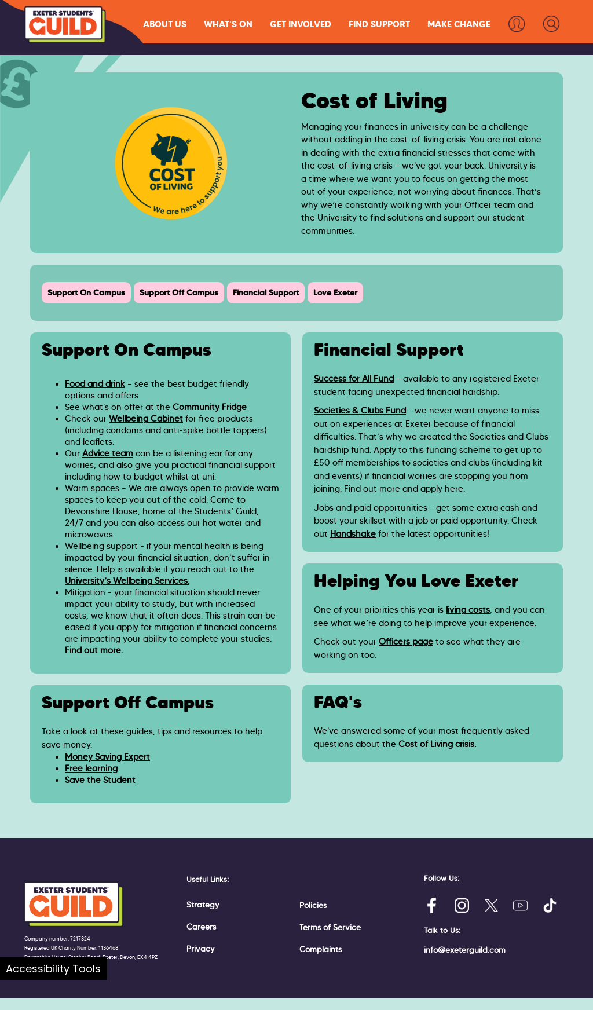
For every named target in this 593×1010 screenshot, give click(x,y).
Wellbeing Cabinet (146, 418)
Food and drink (95, 384)
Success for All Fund (354, 379)
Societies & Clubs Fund (360, 410)
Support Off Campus (179, 292)
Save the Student (100, 780)
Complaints (320, 949)
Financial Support (266, 292)
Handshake (353, 534)
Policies (313, 905)
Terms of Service (330, 927)
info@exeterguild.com (465, 950)
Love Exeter (335, 292)
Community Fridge (210, 407)
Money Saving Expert (107, 757)
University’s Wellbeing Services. (127, 581)
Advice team (107, 453)
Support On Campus (86, 292)
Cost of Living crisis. (437, 744)
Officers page (406, 641)
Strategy (202, 904)
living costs (468, 610)
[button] (164, 24)
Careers (201, 926)
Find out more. (94, 650)
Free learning (91, 768)
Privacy (200, 948)
